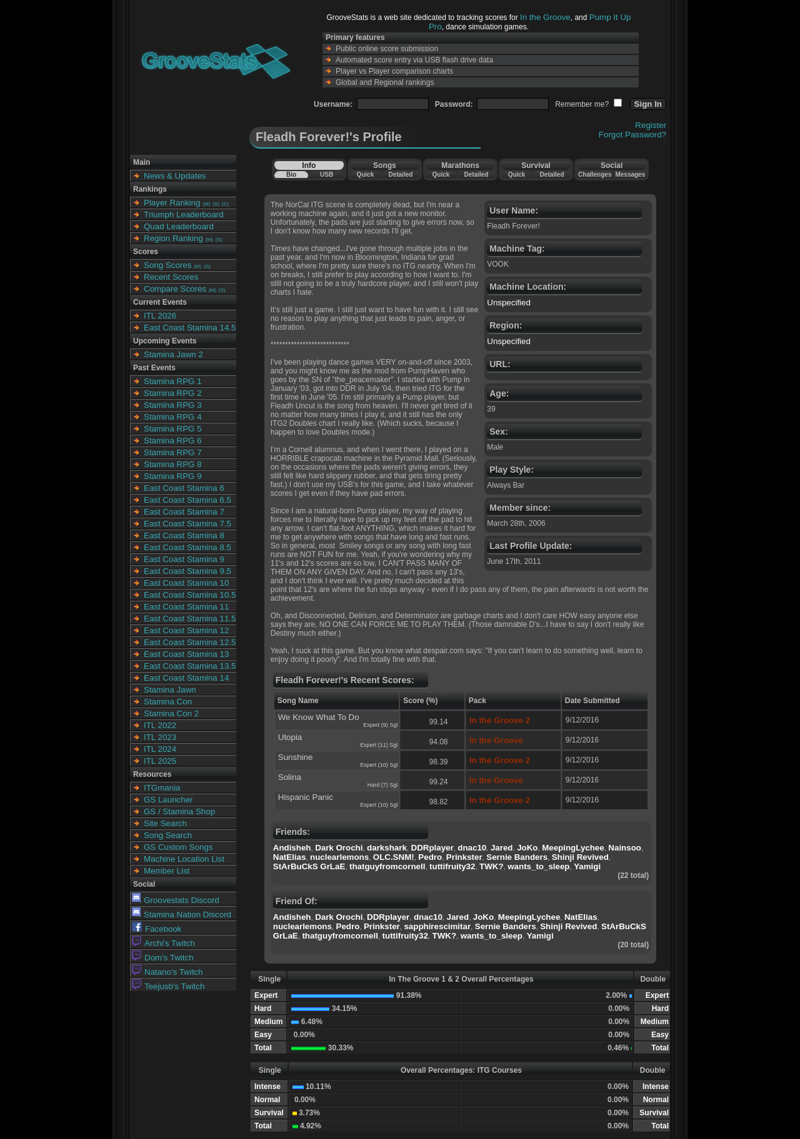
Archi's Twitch (163, 943)
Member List (166, 870)
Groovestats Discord (175, 900)
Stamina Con (168, 701)
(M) (206, 204)
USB (326, 174)
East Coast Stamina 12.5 (190, 642)
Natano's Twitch (167, 972)
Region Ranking (173, 238)
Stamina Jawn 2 (173, 354)
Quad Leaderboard (179, 226)
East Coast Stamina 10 (186, 583)
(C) (225, 204)
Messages (630, 174)
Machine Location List (184, 859)
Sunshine (295, 757)
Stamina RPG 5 (173, 428)
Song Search (168, 835)
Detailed (400, 174)
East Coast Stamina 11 (186, 606)
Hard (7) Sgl (383, 785)
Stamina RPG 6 (173, 440)
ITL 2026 (160, 315)
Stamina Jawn (170, 689)
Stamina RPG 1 (173, 381)
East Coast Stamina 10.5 (190, 594)
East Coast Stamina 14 (186, 678)
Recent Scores (171, 277)
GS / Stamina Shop (179, 811)
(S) (215, 204)
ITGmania (162, 787)
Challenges (594, 174)
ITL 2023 (160, 737)
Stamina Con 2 (171, 713)
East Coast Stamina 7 (184, 511)
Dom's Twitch (163, 957)
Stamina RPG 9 (173, 476)
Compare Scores (175, 288)
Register (650, 125)
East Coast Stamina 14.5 (190, 327)
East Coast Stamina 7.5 (187, 523)
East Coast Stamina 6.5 (187, 500)
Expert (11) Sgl (379, 745)
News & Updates (175, 175)
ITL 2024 (160, 749)
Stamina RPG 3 (173, 405)
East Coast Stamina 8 (184, 535)
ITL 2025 (160, 761)
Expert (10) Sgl (379, 765)
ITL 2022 (160, 725)
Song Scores (167, 265)
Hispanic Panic (305, 797)
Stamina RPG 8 (173, 464)
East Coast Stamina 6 (184, 488)
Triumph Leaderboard (184, 214)
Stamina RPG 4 (173, 417)
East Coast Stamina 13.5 (190, 666)
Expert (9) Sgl (380, 725)
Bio (291, 174)
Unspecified (509, 302)
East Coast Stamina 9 (184, 559)
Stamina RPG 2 (173, 393)
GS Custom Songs (178, 847)
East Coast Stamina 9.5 (187, 571)
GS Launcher (168, 799)
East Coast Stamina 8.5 (187, 547)
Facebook (157, 929)
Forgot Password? (632, 134)
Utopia (290, 737)
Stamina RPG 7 (173, 452)
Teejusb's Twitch (168, 986)
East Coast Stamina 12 (186, 630)
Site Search (165, 823)
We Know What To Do (318, 717)
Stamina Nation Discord (181, 914)
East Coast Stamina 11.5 (190, 618)
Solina (289, 777)
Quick (365, 174)
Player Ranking (172, 202)
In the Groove (545, 17)
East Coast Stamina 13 (186, 654)
